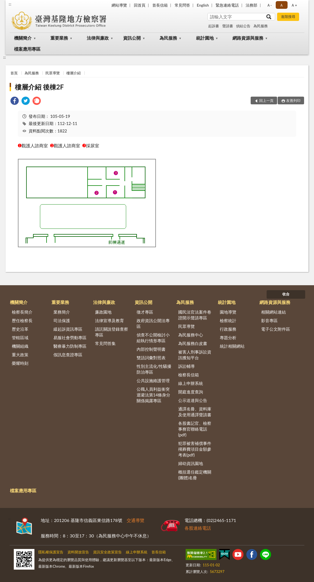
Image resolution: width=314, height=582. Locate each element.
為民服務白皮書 (192, 343)
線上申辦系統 (190, 383)
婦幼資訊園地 (190, 463)
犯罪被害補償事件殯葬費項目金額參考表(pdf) (194, 449)
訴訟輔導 (186, 366)
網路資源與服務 (247, 37)
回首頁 (139, 5)
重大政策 (20, 354)
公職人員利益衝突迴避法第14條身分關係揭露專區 (153, 395)
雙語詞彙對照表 (151, 357)
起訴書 (213, 26)
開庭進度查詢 (190, 391)
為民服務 (260, 26)
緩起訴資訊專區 (67, 329)
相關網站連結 (273, 311)
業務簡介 (61, 311)
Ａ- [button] (269, 5)
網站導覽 (119, 5)
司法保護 (61, 320)
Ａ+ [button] (294, 5)
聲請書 (227, 26)
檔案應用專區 (27, 48)
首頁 (14, 73)
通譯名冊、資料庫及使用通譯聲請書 (194, 411)
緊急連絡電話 (227, 5)
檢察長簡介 (22, 311)
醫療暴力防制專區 (69, 346)
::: (10, 4)
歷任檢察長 (22, 320)
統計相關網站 (232, 346)
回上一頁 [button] (266, 100)
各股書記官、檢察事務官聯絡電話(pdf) (194, 429)
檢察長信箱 (188, 374)
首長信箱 (160, 5)
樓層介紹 (73, 73)
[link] (14, 101)
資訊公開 (132, 37)
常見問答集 (105, 343)
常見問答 (182, 5)
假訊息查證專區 (67, 354)
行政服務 (228, 329)
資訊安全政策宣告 (107, 552)
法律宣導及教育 (109, 320)
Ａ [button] (281, 5)
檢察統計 (228, 320)
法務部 (251, 5)
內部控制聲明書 (151, 349)
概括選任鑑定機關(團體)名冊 (194, 474)
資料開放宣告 (78, 552)
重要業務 (59, 37)
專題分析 (228, 337)
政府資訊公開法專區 (153, 323)
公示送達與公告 (192, 400)
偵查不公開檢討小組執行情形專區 (153, 337)
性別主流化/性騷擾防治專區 (154, 369)
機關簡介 (23, 37)
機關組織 (20, 346)
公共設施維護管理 (153, 380)
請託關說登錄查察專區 (111, 332)
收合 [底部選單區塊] (285, 294)
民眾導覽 (52, 73)
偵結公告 (243, 26)
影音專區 (269, 320)
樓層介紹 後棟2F (39, 87)
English (203, 5)
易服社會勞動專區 (69, 337)
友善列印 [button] (293, 100)
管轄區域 (20, 337)
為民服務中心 (190, 334)
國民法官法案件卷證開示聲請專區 (194, 314)
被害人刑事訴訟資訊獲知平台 (194, 354)
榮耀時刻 (20, 363)
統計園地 (205, 37)
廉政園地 (103, 311)
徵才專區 (145, 311)
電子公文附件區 (275, 329)
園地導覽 (228, 311)
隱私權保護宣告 (50, 552)
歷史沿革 (20, 329)
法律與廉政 (98, 37)
